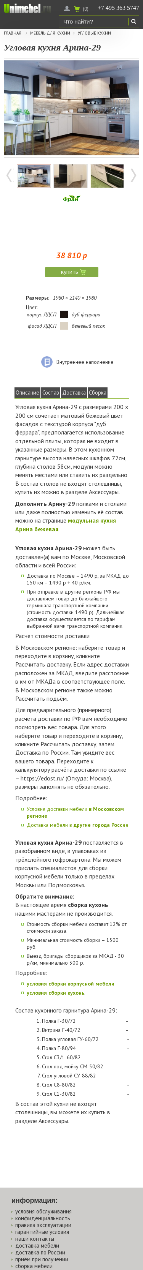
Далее (133, 176)
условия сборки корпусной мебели (70, 983)
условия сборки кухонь (55, 992)
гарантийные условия (42, 1231)
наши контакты (34, 1238)
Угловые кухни (94, 33)
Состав (50, 392)
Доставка (74, 392)
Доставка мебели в (78, 824)
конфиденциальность (42, 1218)
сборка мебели (34, 1266)
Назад (10, 176)
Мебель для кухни (50, 33)
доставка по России (40, 1252)
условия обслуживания (43, 1211)
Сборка (97, 392)
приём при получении (41, 1259)
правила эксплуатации (43, 1225)
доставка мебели (37, 1245)
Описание (27, 392)
